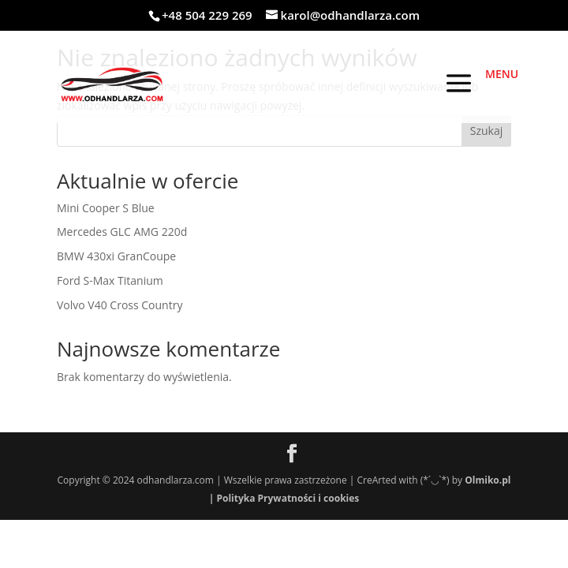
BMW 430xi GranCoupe (116, 255)
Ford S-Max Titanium (110, 280)
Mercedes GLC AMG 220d (122, 231)
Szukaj (486, 130)
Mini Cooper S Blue (106, 207)
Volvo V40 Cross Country (119, 304)
